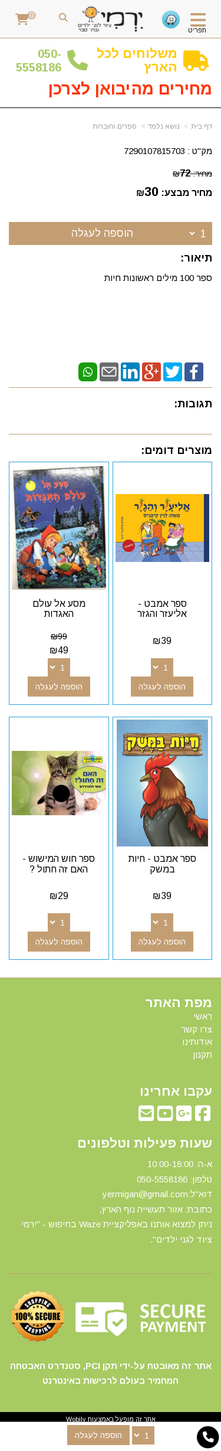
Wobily (76, 1419)
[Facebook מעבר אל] (202, 1117)
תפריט (197, 30)
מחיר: (192, 173)
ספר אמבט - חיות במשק (162, 864)
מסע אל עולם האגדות (58, 609)
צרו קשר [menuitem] (196, 1029)
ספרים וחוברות (115, 126)
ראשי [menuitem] (202, 1016)
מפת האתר (179, 1003)
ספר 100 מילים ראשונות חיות (158, 278)
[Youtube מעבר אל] (165, 1117)
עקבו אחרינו (176, 1091)
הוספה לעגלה (102, 233)
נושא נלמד (164, 126)
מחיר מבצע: (186, 193)
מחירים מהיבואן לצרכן (130, 89)
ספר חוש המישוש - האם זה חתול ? (58, 864)
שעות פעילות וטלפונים (144, 1143)
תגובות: (193, 404)
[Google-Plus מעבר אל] (184, 1117)
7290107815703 (154, 151)
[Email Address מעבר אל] (146, 1117)
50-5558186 (38, 60)
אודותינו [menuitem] (197, 1042)
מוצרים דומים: (176, 450)
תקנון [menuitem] (202, 1055)
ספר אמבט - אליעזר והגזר (162, 609)
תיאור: (196, 258)
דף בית (201, 126)
